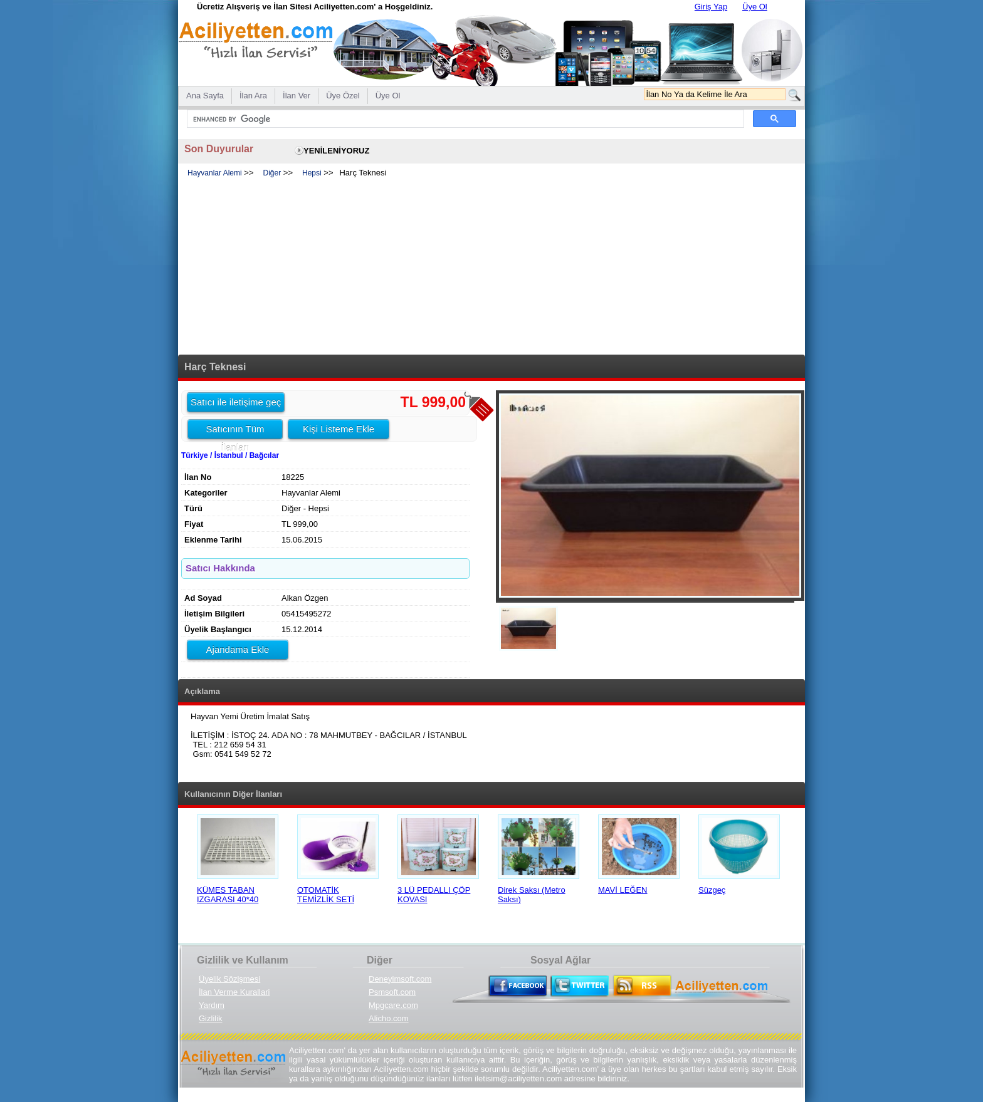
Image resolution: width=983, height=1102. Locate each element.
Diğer (272, 173)
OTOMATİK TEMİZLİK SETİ (325, 894)
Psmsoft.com (392, 992)
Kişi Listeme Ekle (338, 429)
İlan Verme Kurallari (234, 992)
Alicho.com (389, 1018)
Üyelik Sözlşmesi (229, 979)
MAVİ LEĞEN (623, 890)
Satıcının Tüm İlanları (235, 431)
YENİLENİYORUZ (336, 150)
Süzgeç (711, 890)
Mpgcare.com (393, 1005)
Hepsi (312, 173)
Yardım (211, 1005)
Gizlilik (211, 1018)
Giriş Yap (711, 6)
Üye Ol (754, 6)
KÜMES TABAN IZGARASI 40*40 (227, 894)
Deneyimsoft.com (400, 979)
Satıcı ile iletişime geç (236, 402)
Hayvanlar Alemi (214, 173)
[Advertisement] (491, 267)
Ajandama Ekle (238, 649)
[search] (464, 119)
